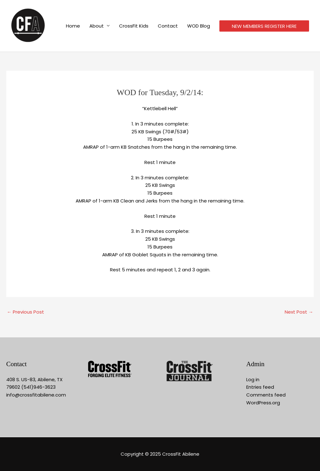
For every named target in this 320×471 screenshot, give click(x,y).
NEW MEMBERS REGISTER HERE (264, 26)
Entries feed (260, 387)
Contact (168, 26)
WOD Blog (198, 26)
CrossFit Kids (133, 26)
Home (73, 26)
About (96, 26)
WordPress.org (263, 402)
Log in (252, 379)
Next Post (299, 312)
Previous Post (25, 312)
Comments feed (266, 395)
